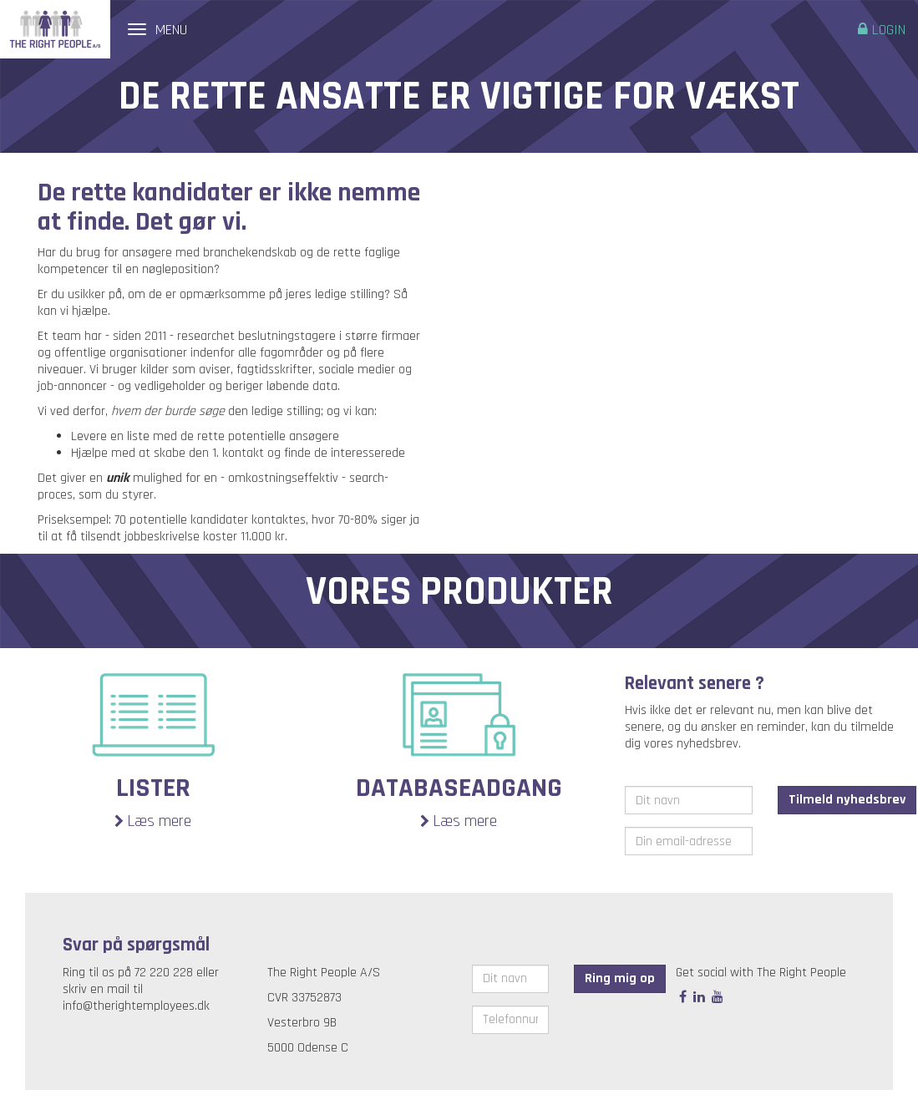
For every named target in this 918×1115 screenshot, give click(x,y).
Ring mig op (620, 978)
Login (881, 29)
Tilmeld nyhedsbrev (847, 799)
